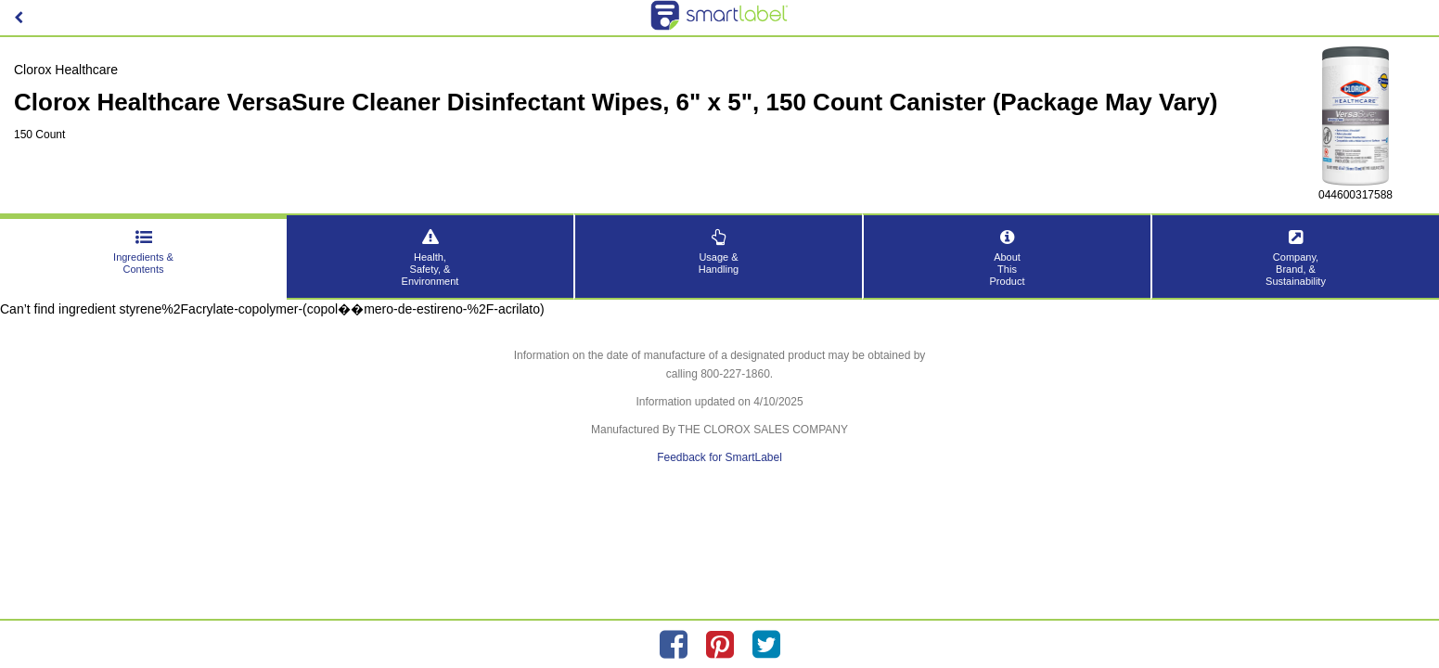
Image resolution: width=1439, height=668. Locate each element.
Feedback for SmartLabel (719, 457)
